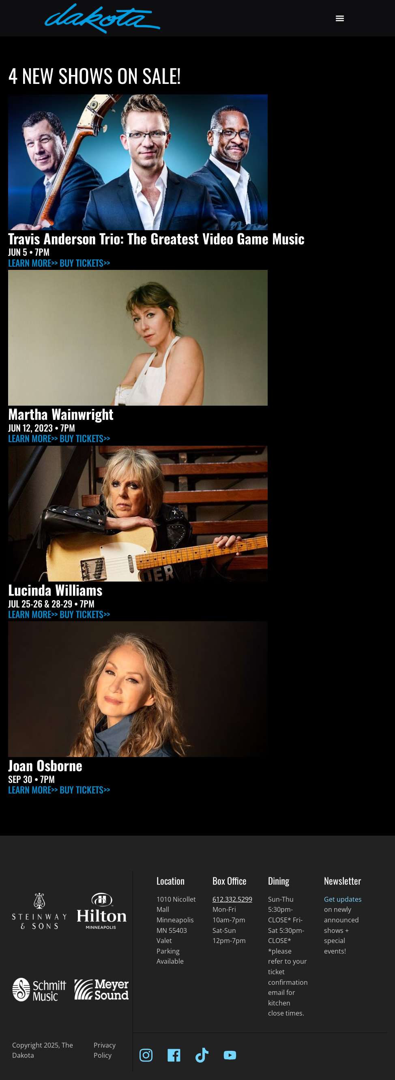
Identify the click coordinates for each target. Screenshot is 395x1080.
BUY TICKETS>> (85, 262)
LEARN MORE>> (33, 262)
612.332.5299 (232, 899)
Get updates (343, 899)
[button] (339, 18)
